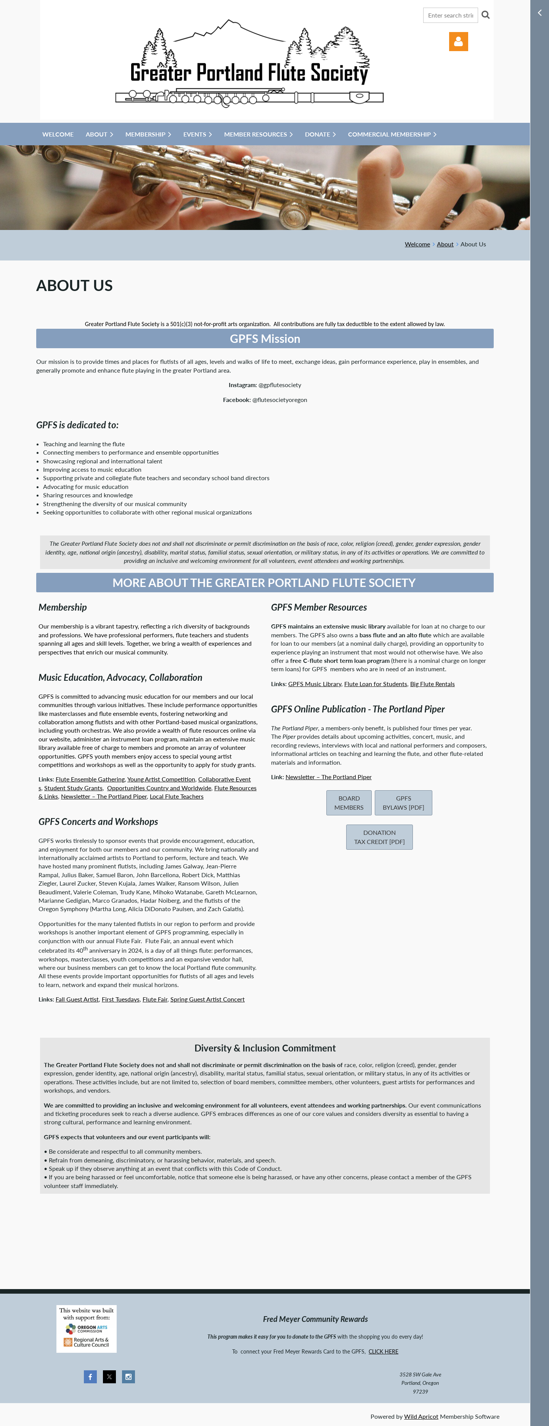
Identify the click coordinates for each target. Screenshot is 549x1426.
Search (485, 14)
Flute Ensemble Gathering (90, 779)
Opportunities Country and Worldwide (159, 787)
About (445, 244)
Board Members (349, 802)
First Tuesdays (121, 999)
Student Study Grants (73, 787)
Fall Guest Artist (77, 999)
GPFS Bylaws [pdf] (403, 802)
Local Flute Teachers (177, 796)
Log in (458, 41)
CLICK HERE (383, 1351)
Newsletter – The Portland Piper (104, 796)
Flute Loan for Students (375, 683)
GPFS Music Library (314, 683)
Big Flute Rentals (432, 683)
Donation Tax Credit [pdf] (379, 837)
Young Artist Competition (161, 779)
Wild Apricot (421, 1416)
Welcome (417, 244)
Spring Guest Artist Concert (207, 999)
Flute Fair (155, 999)
